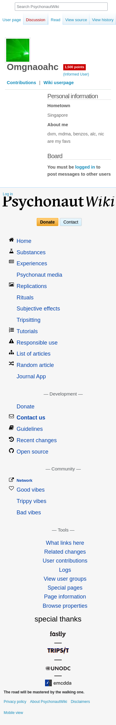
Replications (32, 286)
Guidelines (30, 429)
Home (24, 241)
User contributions (65, 561)
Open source (32, 452)
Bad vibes (29, 512)
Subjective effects (38, 309)
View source (70, 20)
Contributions (21, 82)
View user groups (65, 579)
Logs (65, 570)
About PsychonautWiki (48, 702)
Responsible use (37, 343)
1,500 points (75, 67)
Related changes (65, 552)
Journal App (31, 376)
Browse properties (65, 606)
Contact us (31, 418)
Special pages (65, 588)
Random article (35, 365)
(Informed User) (76, 74)
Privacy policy (15, 702)
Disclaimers (80, 702)
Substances (31, 252)
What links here (65, 543)
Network (24, 480)
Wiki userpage (59, 82)
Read (49, 20)
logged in (85, 167)
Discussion (35, 20)
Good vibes (31, 490)
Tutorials (27, 331)
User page (11, 20)
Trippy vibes (31, 501)
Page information (65, 597)
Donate (47, 222)
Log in (8, 194)
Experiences (32, 263)
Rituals (25, 297)
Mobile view (13, 713)
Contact (70, 222)
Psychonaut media (39, 275)
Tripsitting (28, 320)
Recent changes (37, 440)
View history (96, 20)
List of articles (34, 354)
